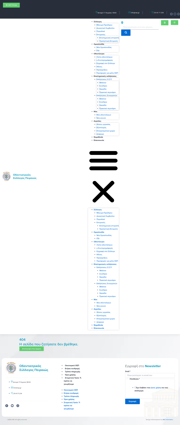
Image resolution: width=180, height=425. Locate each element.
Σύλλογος (98, 21)
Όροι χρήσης (70, 374)
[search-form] (140, 27)
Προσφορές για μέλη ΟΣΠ (107, 73)
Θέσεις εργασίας (103, 124)
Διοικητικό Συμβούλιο (105, 28)
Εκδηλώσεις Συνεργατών (107, 95)
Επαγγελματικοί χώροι (106, 130)
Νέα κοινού (101, 118)
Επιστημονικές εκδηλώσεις (105, 76)
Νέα (95, 111)
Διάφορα (100, 134)
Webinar (102, 82)
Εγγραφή (132, 401)
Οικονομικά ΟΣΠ (72, 365)
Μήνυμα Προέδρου (104, 25)
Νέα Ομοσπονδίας (104, 47)
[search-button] (125, 33)
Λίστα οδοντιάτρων (104, 57)
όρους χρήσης (156, 388)
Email (127, 371)
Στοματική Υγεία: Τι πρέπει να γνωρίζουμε (72, 405)
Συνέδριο (103, 85)
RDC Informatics (168, 420)
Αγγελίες (97, 121)
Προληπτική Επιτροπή (108, 41)
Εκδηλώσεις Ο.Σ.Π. (104, 79)
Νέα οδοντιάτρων (104, 114)
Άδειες (99, 66)
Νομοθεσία (98, 137)
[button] (103, 176)
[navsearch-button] (122, 22)
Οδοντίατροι (99, 53)
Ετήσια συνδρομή (72, 368)
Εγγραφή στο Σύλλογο (106, 63)
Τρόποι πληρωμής (72, 371)
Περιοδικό (101, 31)
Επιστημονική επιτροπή (109, 37)
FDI (98, 50)
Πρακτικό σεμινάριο (107, 92)
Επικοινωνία (99, 140)
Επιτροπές (101, 34)
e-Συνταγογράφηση (105, 60)
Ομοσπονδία (99, 44)
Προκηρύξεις (102, 69)
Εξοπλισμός (101, 127)
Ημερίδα (102, 89)
